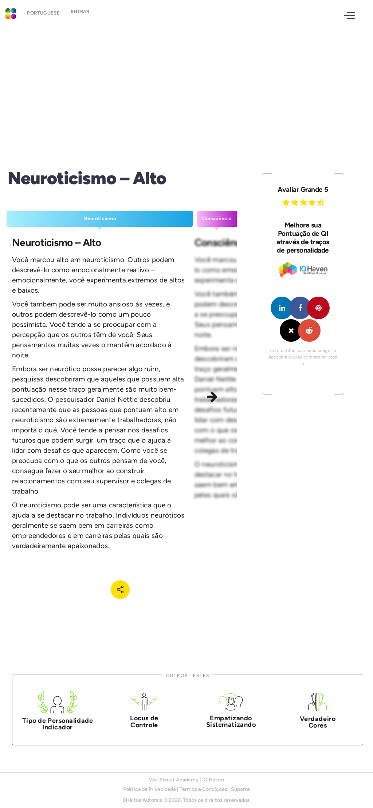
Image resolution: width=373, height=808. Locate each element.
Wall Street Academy (174, 780)
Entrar (86, 14)
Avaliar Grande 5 (303, 189)
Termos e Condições (203, 789)
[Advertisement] (186, 90)
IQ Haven (213, 780)
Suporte (240, 789)
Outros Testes (187, 675)
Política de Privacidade (149, 789)
